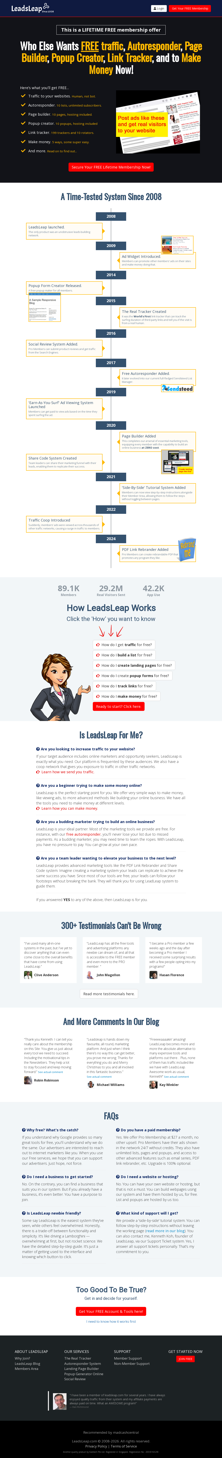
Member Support (128, 1358)
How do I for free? (124, 655)
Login (159, 8)
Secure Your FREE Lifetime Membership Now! (111, 167)
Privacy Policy (96, 1446)
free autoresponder (83, 834)
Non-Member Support (132, 1363)
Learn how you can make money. (67, 808)
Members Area (26, 1368)
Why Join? (22, 1358)
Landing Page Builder (81, 1368)
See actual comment (50, 1072)
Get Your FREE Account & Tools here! (111, 1311)
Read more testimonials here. (109, 993)
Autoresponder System (82, 1363)
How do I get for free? (124, 644)
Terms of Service (124, 1446)
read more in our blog (165, 1230)
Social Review (75, 1379)
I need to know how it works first (111, 1321)
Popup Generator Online (83, 1374)
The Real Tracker (77, 1358)
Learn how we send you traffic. (65, 771)
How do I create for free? (132, 675)
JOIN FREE (185, 1359)
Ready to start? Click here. (118, 706)
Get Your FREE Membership (190, 8)
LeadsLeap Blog (27, 1363)
